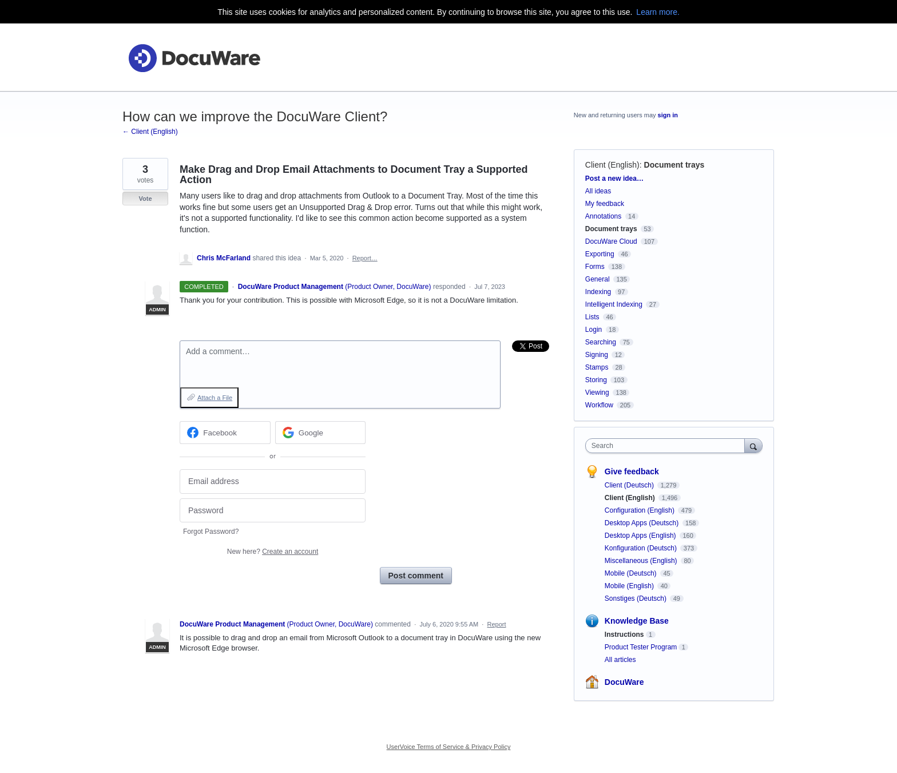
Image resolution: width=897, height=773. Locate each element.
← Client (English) (150, 132)
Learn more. (657, 12)
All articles (620, 660)
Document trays (674, 164)
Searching (600, 342)
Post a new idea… (614, 179)
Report (496, 624)
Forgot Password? (211, 532)
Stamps (597, 367)
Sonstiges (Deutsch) (636, 598)
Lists (592, 317)
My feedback (604, 204)
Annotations (603, 216)
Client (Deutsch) (630, 485)
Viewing (597, 393)
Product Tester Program (641, 647)
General (597, 279)
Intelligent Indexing (613, 304)
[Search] (753, 445)
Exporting (599, 254)
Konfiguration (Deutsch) (641, 548)
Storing (596, 380)
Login (593, 330)
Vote (145, 198)
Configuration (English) (640, 510)
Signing (596, 355)
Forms (595, 267)
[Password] (273, 510)
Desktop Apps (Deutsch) (643, 523)
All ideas (598, 191)
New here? (272, 552)
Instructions (624, 635)
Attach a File (214, 397)
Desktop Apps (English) (641, 536)
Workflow (599, 405)
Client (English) (612, 164)
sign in (668, 115)
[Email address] (273, 481)
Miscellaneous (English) (642, 561)
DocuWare (624, 682)
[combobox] (668, 446)
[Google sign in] (320, 432)
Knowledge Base (637, 620)
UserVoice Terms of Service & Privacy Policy (449, 746)
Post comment (415, 575)
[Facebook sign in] (225, 432)
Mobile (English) (630, 586)
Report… (365, 258)
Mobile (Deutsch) (631, 573)
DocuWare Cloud (611, 241)
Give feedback (632, 471)
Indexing (598, 292)
